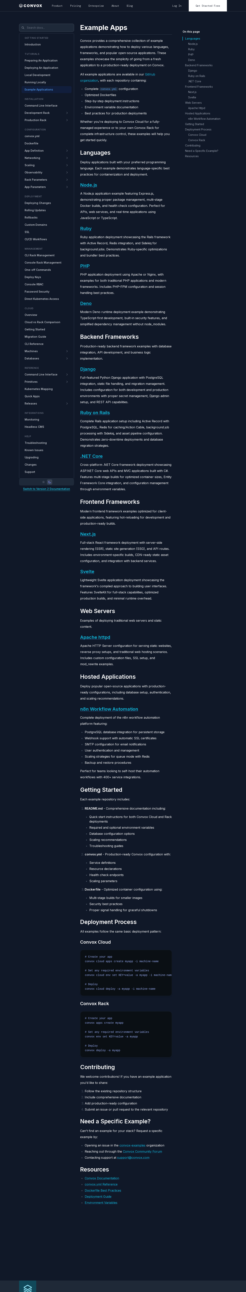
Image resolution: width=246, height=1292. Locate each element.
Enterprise (96, 5)
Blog (130, 5)
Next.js (88, 534)
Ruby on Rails (95, 412)
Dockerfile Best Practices (103, 1190)
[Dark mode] (49, 482)
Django (88, 369)
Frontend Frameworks (199, 86)
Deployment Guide (98, 1196)
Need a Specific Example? (201, 150)
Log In (176, 5)
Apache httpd (95, 637)
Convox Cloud (197, 134)
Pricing (75, 5)
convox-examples (132, 1145)
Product (57, 5)
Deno (86, 303)
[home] (31, 5)
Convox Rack (196, 140)
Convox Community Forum (142, 1151)
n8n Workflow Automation (109, 709)
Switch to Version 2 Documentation (46, 488)
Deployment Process (198, 129)
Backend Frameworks (199, 65)
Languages (192, 38)
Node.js (88, 185)
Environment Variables (101, 1203)
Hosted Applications (197, 113)
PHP (85, 266)
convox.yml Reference (101, 1184)
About (115, 5)
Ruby (86, 228)
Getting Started (194, 124)
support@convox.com (133, 1157)
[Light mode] (43, 482)
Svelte (87, 571)
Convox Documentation (102, 1178)
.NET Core (91, 456)
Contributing (192, 145)
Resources (192, 156)
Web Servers (193, 102)
